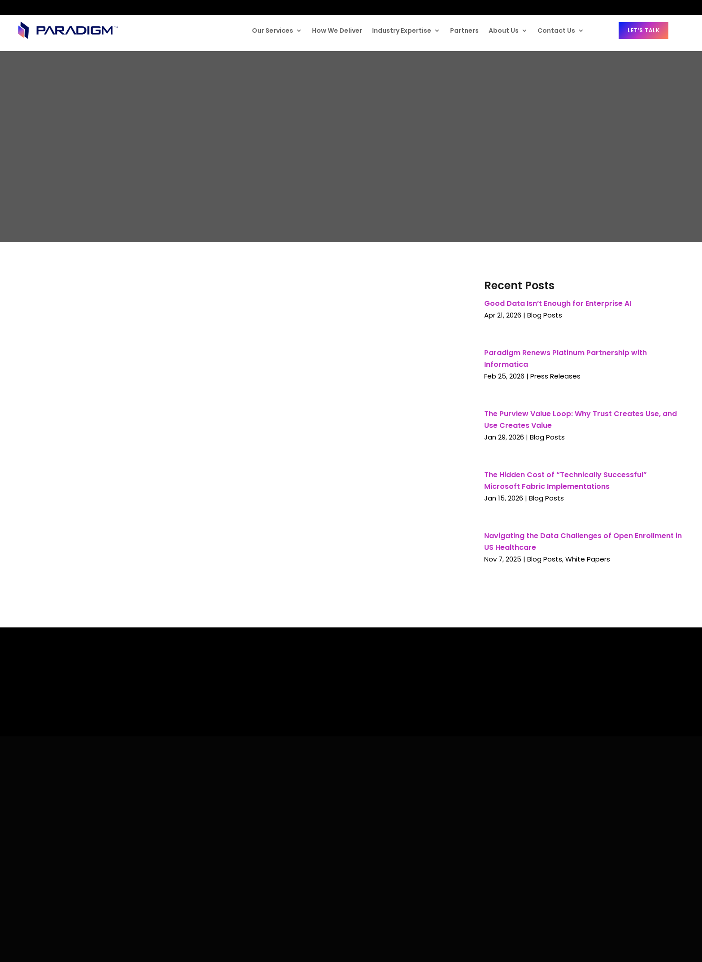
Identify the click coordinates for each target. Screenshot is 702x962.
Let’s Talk (643, 30)
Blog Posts (544, 315)
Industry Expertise (401, 30)
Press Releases (555, 376)
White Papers (587, 559)
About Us (504, 30)
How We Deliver (337, 30)
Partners (464, 30)
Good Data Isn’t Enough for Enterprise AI (557, 303)
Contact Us (556, 30)
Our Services (272, 30)
